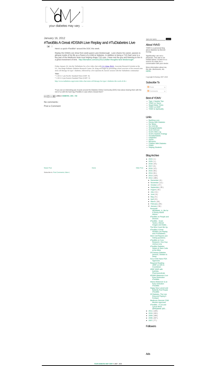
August (153, 190)
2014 (150, 173)
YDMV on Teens (155, 103)
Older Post (139, 168)
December (155, 180)
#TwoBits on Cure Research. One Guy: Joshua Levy (159, 242)
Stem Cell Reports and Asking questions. (158, 237)
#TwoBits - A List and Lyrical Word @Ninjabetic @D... (158, 307)
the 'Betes (152, 124)
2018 (150, 164)
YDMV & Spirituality (156, 109)
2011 (150, 311)
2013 (150, 176)
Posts (150, 87)
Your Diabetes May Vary (103, 364)
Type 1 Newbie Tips (156, 101)
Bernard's (152, 142)
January (154, 206)
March (153, 202)
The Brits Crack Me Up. (159, 227)
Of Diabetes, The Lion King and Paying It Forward (158, 296)
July (152, 192)
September (155, 187)
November (155, 183)
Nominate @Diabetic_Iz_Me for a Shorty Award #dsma (159, 211)
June (153, 194)
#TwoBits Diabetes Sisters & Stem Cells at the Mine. (159, 248)
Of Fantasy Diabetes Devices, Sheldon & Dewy (158, 254)
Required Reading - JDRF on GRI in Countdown (157, 265)
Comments (152, 91)
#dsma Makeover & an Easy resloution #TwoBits (158, 284)
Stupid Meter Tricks (156, 105)
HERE (148, 71)
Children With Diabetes (157, 143)
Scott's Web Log (155, 132)
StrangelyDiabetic (155, 128)
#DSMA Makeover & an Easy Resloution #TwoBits (159, 277)
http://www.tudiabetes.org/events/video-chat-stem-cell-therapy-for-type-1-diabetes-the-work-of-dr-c (90, 81)
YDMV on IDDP (155, 107)
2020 (150, 161)
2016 (150, 168)
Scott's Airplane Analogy (158, 134)
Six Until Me (153, 126)
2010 (150, 313)
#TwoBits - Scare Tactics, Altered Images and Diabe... (159, 223)
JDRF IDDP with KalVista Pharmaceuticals (157, 271)
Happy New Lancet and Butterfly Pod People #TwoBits (159, 290)
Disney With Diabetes (157, 122)
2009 (150, 316)
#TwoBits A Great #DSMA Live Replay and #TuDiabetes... (159, 232)
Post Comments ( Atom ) (61, 172)
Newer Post (48, 168)
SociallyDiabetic (155, 136)
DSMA (151, 145)
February (154, 204)
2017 (150, 166)
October (154, 185)
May (152, 197)
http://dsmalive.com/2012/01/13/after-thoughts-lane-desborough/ (106, 59)
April (152, 199)
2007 (150, 320)
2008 (150, 318)
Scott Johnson (154, 130)
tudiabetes (153, 138)
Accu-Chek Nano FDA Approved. (158, 260)
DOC (72, 96)
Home (94, 168)
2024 (150, 159)
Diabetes (66, 96)
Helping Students (155, 147)
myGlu (151, 140)
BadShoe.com (154, 120)
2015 (150, 171)
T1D (76, 96)
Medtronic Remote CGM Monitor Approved (159, 301)
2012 (150, 178)
